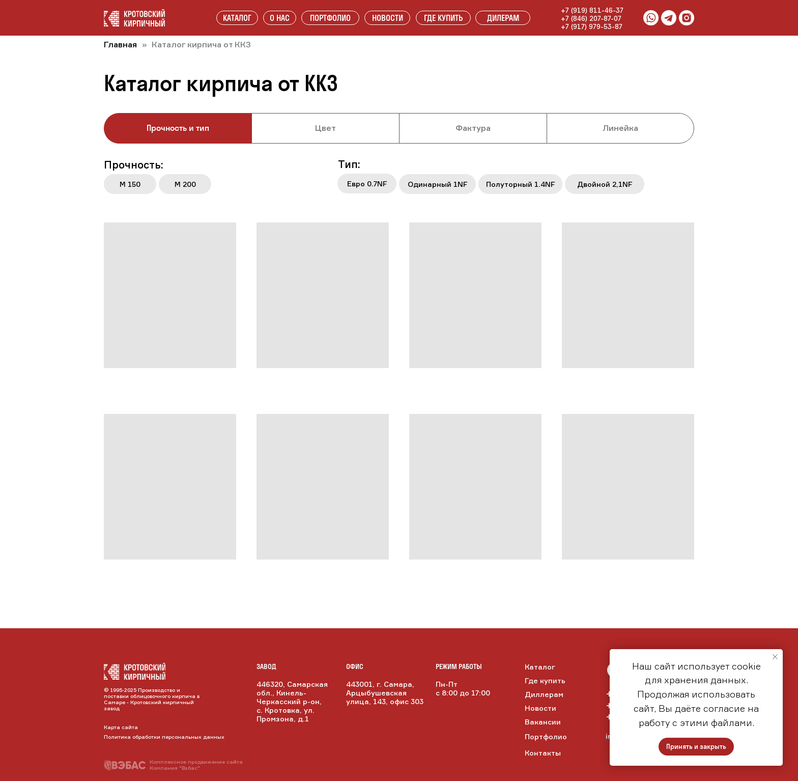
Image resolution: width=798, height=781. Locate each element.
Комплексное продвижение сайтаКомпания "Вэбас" (196, 765)
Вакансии (543, 721)
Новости (540, 708)
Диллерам (544, 694)
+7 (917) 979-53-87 (591, 26)
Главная (120, 44)
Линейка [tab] (620, 128)
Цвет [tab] (325, 128)
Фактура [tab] (473, 128)
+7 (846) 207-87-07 (591, 18)
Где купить (545, 680)
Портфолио (546, 736)
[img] (134, 671)
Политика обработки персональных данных (164, 737)
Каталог (540, 666)
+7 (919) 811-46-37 (592, 10)
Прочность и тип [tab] (178, 128)
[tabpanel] (399, 179)
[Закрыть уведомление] (775, 657)
